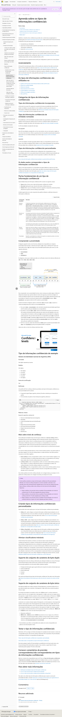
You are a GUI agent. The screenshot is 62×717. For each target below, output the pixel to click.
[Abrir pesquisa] (54, 2)
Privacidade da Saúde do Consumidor (47, 714)
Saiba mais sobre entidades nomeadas (50, 123)
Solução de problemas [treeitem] (6, 136)
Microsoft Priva (24, 93)
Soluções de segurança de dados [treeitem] (8, 42)
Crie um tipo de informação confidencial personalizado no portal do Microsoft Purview (37, 159)
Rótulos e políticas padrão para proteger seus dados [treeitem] (9, 61)
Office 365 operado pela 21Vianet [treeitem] (8, 57)
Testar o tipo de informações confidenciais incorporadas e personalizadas (34, 638)
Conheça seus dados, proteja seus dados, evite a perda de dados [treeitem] (9, 49)
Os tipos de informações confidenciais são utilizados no (29, 29)
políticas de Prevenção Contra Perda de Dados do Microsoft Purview (35, 83)
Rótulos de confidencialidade (27, 85)
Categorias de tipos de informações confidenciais (28, 31)
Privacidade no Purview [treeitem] (6, 152)
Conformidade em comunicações (28, 90)
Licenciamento (22, 28)
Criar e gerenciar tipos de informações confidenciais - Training (30, 700)
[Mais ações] (59, 15)
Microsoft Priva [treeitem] (5, 142)
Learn (20, 14)
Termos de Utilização (5, 716)
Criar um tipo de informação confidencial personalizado (32, 671)
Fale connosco (55, 9)
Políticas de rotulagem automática (28, 92)
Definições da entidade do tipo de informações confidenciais (33, 669)
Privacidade (36, 714)
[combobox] (8, 16)
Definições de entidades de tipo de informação (49, 55)
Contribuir (30, 714)
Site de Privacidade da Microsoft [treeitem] (8, 144)
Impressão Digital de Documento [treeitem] (10, 89)
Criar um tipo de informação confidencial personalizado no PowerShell (35, 673)
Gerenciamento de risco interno (27, 88)
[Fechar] (15, 14)
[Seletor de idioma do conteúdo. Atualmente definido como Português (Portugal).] (6, 712)
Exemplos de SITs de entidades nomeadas (44, 145)
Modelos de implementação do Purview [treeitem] (8, 150)
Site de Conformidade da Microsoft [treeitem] (7, 139)
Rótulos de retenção (25, 87)
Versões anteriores (18, 714)
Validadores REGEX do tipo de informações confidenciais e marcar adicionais (35, 554)
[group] (39, 406)
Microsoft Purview (26, 14)
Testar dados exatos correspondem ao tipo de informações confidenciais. (34, 640)
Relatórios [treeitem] (6, 64)
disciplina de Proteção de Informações (34, 39)
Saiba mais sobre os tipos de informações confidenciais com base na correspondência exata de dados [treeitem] (10, 83)
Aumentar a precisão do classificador (43, 663)
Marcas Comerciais (13, 716)
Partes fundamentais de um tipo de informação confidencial (30, 32)
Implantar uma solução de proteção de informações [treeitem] (9, 53)
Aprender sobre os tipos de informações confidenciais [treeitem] (10, 77)
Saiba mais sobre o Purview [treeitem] (7, 21)
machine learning (29, 49)
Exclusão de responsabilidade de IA (7, 714)
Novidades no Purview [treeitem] (6, 23)
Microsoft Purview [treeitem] (5, 18)
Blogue (25, 714)
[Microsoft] (2, 1)
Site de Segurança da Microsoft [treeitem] (8, 147)
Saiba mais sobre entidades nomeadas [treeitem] (10, 93)
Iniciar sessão (58, 1)
